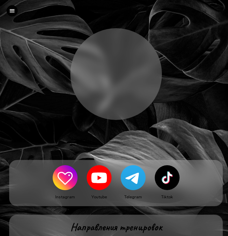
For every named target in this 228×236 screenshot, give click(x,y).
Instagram (65, 196)
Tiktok (167, 196)
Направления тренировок (116, 227)
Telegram (133, 196)
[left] (12, 10)
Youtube (99, 196)
